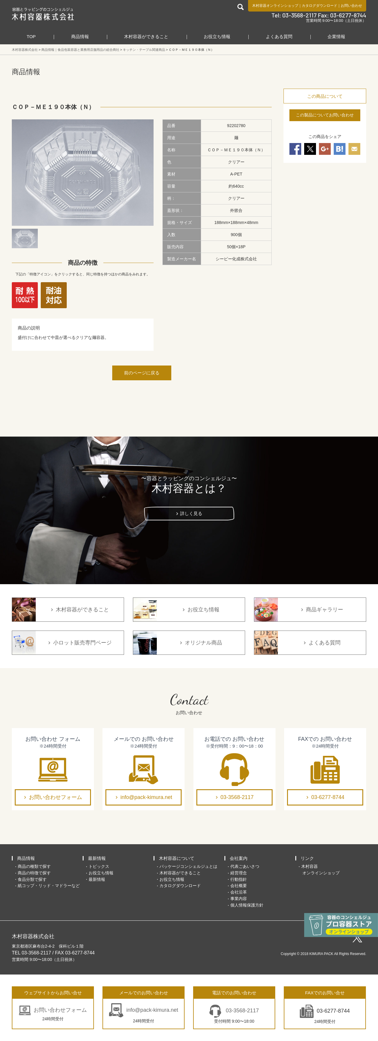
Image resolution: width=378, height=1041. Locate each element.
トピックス (99, 866)
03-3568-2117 (237, 797)
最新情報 (97, 858)
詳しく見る (191, 513)
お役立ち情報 (217, 36)
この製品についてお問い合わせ (325, 115)
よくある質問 (279, 36)
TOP (31, 36)
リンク (307, 858)
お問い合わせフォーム (55, 797)
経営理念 (238, 873)
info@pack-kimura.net (146, 797)
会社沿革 (238, 892)
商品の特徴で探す (34, 873)
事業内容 (238, 898)
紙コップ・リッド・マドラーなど (49, 885)
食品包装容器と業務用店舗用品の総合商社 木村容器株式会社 (43, 13)
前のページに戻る (141, 372)
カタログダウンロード (319, 6)
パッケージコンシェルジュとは (188, 866)
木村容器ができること (146, 36)
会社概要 (238, 885)
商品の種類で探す (34, 866)
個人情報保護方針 (246, 905)
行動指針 (238, 879)
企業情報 (336, 36)
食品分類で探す (32, 879)
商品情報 (80, 36)
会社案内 (238, 858)
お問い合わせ (351, 6)
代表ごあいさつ (244, 866)
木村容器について (176, 858)
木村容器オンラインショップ (275, 6)
